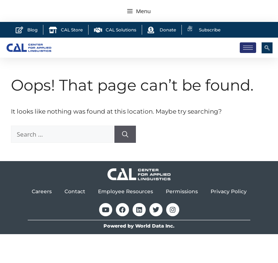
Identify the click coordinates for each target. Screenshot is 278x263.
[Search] (125, 134)
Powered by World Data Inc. (139, 226)
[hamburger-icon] (248, 47)
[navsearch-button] (267, 47)
